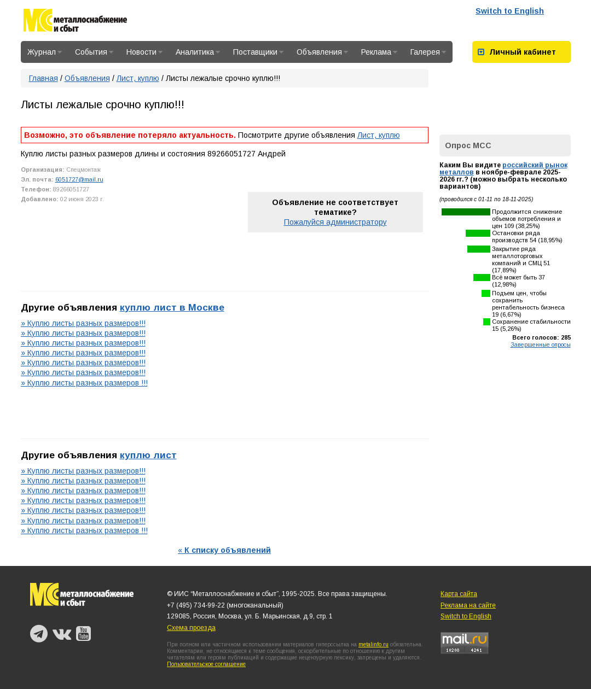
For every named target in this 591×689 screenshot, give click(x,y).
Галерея (428, 52)
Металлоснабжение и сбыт (75, 22)
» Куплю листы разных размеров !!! (84, 382)
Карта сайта (459, 594)
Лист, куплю (138, 78)
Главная (43, 78)
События (94, 52)
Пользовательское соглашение (206, 664)
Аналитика (198, 52)
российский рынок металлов (503, 168)
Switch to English (510, 11)
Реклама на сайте (468, 605)
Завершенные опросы (541, 344)
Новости (144, 52)
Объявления (322, 52)
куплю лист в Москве (172, 307)
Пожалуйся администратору (335, 222)
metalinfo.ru (373, 644)
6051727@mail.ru (79, 179)
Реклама (379, 52)
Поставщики (258, 52)
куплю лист (148, 454)
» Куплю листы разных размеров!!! (83, 323)
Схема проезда (191, 628)
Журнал (44, 52)
